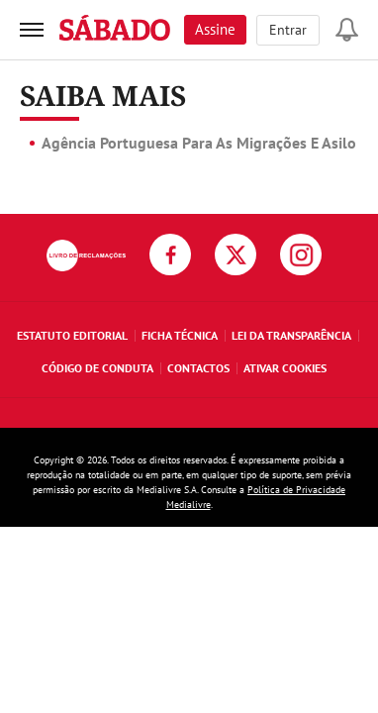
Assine (215, 29)
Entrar (288, 30)
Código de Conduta (97, 367)
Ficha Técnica (180, 335)
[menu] (32, 30)
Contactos (198, 367)
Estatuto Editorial (72, 335)
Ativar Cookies (285, 367)
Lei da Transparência (291, 335)
